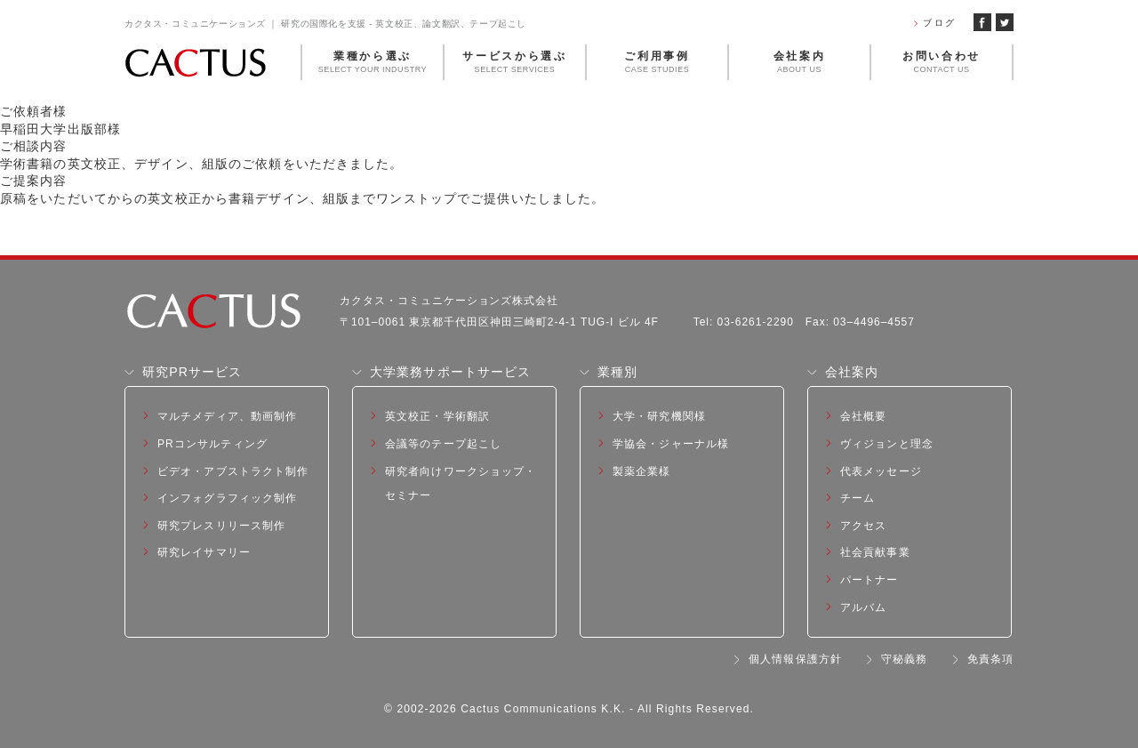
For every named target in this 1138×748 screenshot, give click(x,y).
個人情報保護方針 (795, 659)
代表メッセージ (881, 471)
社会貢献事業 (875, 552)
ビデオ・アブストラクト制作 (233, 471)
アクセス (863, 525)
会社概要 (863, 416)
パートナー (869, 580)
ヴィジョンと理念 (887, 444)
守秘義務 (904, 659)
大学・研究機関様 (659, 416)
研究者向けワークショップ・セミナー (461, 483)
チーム (857, 498)
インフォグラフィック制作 (227, 498)
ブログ (939, 23)
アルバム (863, 607)
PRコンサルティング (212, 444)
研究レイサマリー (204, 552)
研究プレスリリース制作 (221, 525)
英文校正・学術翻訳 (437, 416)
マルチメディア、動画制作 (227, 416)
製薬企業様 (642, 471)
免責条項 (990, 659)
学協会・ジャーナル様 (671, 444)
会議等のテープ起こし (443, 444)
